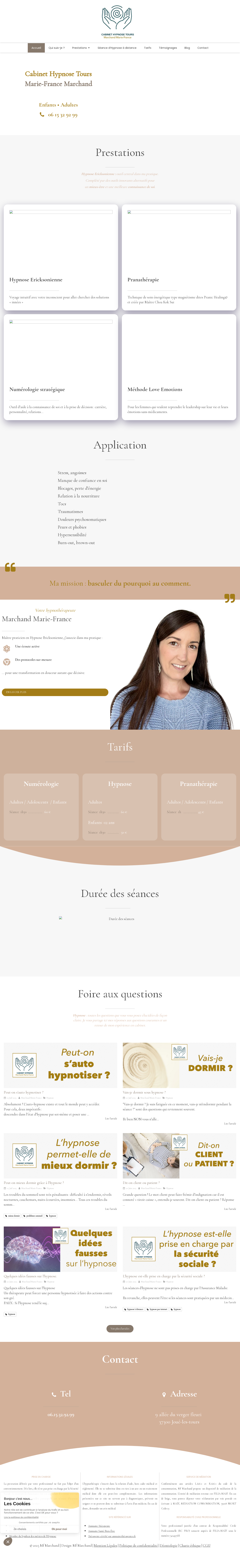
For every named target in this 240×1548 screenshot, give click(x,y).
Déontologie (168, 1545)
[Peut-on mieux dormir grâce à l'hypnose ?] (60, 1155)
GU (207, 1545)
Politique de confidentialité (138, 1545)
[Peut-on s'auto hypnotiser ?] (60, 1065)
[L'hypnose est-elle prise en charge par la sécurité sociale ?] (179, 1249)
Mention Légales (105, 1545)
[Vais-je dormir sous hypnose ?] (179, 1065)
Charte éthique (190, 1545)
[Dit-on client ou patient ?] (179, 1155)
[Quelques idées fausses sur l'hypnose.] (60, 1249)
